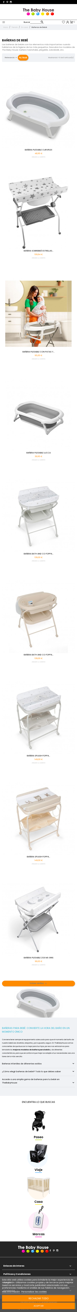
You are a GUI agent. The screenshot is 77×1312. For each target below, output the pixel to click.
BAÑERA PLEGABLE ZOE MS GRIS (38, 957)
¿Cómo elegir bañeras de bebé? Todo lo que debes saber (38, 1071)
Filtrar (23, 57)
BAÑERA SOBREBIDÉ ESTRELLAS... (38, 250)
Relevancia (11, 57)
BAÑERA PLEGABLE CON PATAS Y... (38, 351)
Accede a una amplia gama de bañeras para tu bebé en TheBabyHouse (38, 1081)
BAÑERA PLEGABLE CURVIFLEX (38, 149)
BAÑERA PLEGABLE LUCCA (38, 452)
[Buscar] (37, 22)
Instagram (10, 2)
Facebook (3, 2)
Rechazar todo (39, 1298)
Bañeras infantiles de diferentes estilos (38, 1063)
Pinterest (7, 2)
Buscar (27, 22)
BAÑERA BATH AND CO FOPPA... (38, 553)
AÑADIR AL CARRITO (38, 157)
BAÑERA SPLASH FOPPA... (38, 755)
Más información (11, 1291)
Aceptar (39, 1305)
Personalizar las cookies (34, 1291)
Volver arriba (38, 983)
